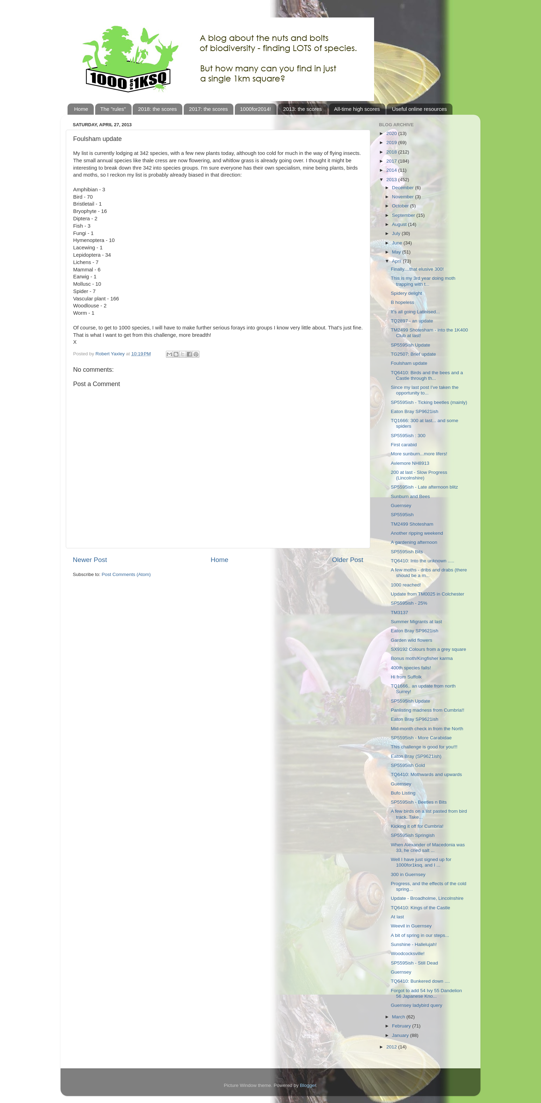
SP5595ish (402, 514)
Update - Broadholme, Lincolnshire (427, 898)
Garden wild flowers (412, 640)
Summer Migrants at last (416, 621)
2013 (392, 179)
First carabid (404, 444)
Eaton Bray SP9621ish (414, 411)
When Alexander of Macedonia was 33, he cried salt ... (428, 847)
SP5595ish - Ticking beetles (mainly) (429, 402)
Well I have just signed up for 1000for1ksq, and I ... (421, 862)
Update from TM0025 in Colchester (427, 594)
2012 (392, 1046)
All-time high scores (357, 109)
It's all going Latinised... (415, 311)
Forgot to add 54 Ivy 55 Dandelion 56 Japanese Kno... (426, 993)
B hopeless (402, 302)
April (397, 261)
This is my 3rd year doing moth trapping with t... (423, 281)
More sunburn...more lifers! (419, 453)
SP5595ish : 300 (408, 435)
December (403, 187)
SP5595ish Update (410, 345)
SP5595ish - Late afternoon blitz (424, 487)
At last (397, 916)
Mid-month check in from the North (427, 728)
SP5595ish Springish (413, 835)
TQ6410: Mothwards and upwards (426, 774)
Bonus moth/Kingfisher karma (422, 658)
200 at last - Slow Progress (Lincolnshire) (419, 475)
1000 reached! (406, 585)
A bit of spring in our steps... (420, 935)
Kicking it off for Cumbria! (417, 826)
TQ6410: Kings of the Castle (420, 907)
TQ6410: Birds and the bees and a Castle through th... (427, 375)
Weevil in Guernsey (411, 925)
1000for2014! (255, 109)
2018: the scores (157, 109)
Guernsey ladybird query (416, 1005)
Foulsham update (409, 363)
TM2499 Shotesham (412, 524)
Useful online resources (419, 109)
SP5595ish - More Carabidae (421, 737)
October (401, 205)
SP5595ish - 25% (409, 603)
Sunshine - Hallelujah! (414, 944)
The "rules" (113, 109)
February (402, 1026)
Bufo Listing (403, 793)
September (404, 215)
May (397, 252)
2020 (392, 133)
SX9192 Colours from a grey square (428, 649)
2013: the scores (302, 109)
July (397, 233)
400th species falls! (411, 667)
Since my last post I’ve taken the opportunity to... (425, 390)
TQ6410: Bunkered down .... (420, 981)
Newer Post (90, 559)
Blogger (308, 1085)
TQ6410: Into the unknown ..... (423, 560)
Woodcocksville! (408, 953)
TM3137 (399, 612)
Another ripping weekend (417, 533)
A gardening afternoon (414, 542)
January (401, 1035)
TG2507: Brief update (413, 354)
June (397, 242)
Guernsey (401, 505)
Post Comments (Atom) (126, 574)
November (403, 196)
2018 (392, 152)
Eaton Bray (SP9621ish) (416, 756)
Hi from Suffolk (406, 676)
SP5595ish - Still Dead (414, 963)
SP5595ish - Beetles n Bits (419, 802)
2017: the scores (208, 109)
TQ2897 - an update (412, 320)
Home (81, 109)
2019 (392, 142)
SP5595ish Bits (407, 551)
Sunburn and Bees (410, 496)
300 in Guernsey (408, 874)
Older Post (347, 559)
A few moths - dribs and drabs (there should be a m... (429, 572)
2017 (392, 161)
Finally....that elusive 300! (417, 269)
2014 (392, 170)
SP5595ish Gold (408, 765)
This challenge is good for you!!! (424, 746)
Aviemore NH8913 (410, 463)
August (400, 224)
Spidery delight (406, 293)
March (399, 1016)
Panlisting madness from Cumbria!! (427, 710)
